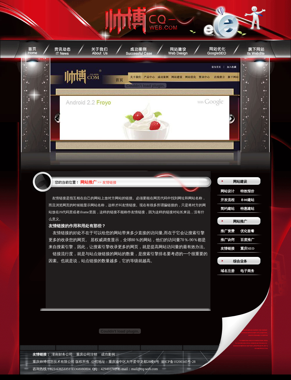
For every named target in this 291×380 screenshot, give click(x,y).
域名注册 (228, 271)
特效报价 (247, 191)
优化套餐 (247, 231)
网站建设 (240, 182)
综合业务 (240, 261)
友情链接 (228, 248)
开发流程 (228, 200)
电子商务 (247, 271)
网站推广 (240, 221)
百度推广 (247, 240)
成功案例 (108, 354)
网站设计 (228, 191)
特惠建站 (247, 209)
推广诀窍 (228, 240)
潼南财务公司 (62, 354)
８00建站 (247, 200)
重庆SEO (247, 248)
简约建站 (228, 209)
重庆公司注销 (86, 354)
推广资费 (228, 231)
